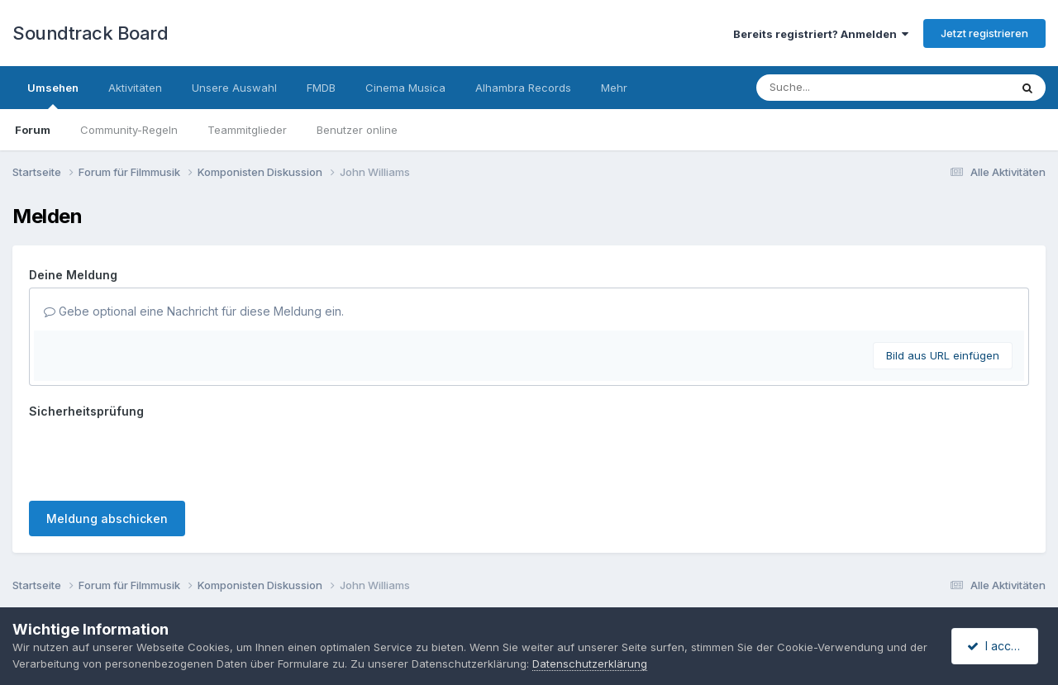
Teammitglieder (247, 129)
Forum (32, 129)
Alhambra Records (523, 87)
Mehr (614, 87)
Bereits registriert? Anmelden (820, 33)
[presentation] (154, 456)
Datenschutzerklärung (610, 663)
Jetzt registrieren (984, 33)
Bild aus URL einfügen (942, 355)
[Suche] (849, 87)
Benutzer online (357, 129)
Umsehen (53, 95)
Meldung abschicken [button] (107, 518)
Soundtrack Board (90, 33)
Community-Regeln (129, 129)
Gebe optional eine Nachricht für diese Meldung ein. (194, 311)
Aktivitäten (135, 87)
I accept (997, 646)
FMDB (321, 87)
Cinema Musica (405, 87)
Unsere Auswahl (234, 87)
